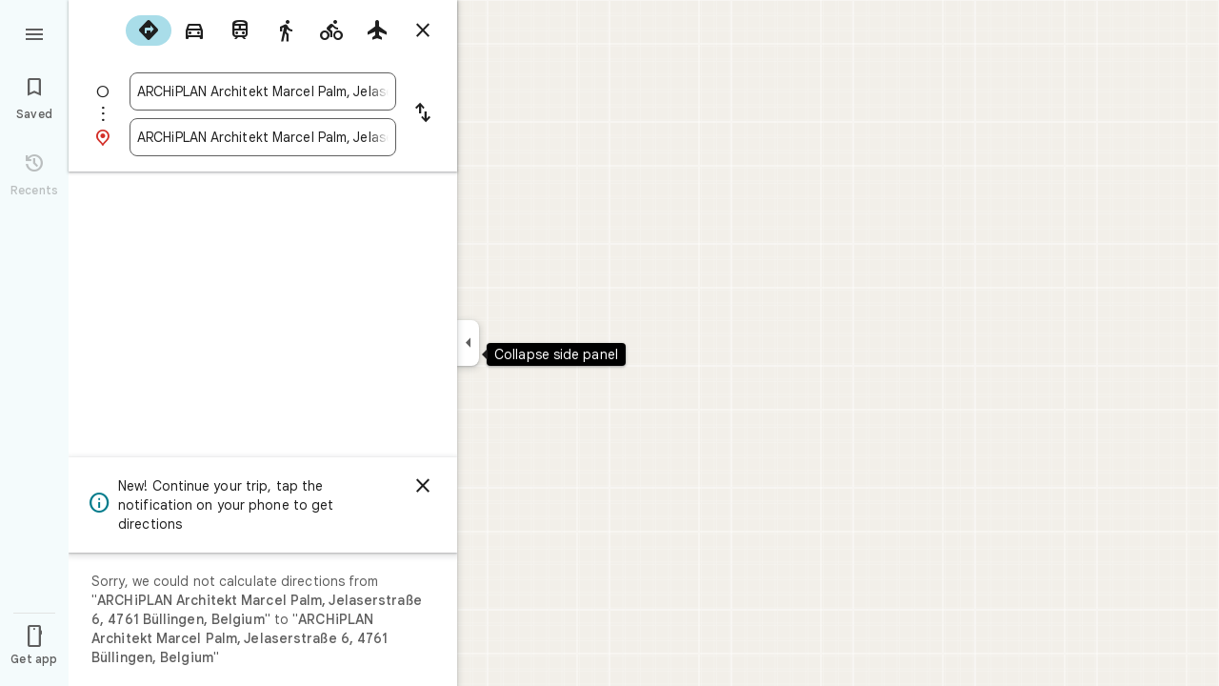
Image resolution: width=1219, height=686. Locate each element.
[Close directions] (423, 30)
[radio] (148, 30)
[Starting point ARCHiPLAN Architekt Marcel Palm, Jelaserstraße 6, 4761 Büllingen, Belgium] (263, 91)
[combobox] (263, 91)
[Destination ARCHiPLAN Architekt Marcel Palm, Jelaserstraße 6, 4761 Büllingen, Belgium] (263, 137)
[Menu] (34, 32)
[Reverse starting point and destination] (423, 114)
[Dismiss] (422, 485)
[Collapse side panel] (468, 343)
